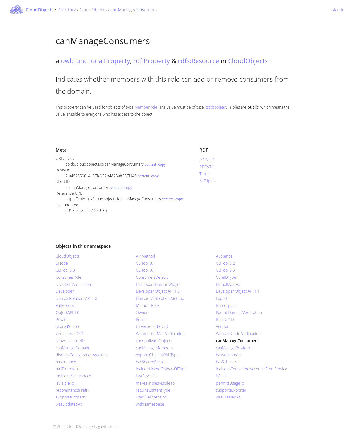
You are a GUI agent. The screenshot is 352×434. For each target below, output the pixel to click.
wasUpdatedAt (69, 404)
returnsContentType (153, 390)
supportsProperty (71, 397)
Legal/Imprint (105, 426)
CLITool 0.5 (225, 270)
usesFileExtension (151, 397)
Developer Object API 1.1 (238, 291)
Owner (142, 312)
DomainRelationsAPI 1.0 (76, 298)
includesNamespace (73, 376)
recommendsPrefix (72, 390)
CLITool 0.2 (225, 263)
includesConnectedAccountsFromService (251, 369)
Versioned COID (69, 333)
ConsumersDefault (152, 277)
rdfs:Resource (198, 60)
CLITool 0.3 (65, 270)
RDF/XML (207, 166)
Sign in (338, 9)
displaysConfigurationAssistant (82, 355)
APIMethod (145, 256)
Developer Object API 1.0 (158, 291)
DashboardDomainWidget (158, 284)
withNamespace (150, 404)
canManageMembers (154, 347)
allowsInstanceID (70, 340)
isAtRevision (146, 376)
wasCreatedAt (228, 397)
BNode (62, 263)
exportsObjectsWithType (157, 355)
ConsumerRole (68, 277)
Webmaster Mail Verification (160, 333)
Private (61, 319)
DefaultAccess (228, 284)
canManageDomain (72, 347)
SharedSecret (67, 326)
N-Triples (207, 180)
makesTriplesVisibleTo (155, 383)
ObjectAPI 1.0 (67, 312)
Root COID (225, 319)
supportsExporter (231, 390)
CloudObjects (93, 9)
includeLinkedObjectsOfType (161, 369)
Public (141, 319)
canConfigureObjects (154, 340)
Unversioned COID (152, 326)
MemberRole (145, 107)
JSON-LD (206, 159)
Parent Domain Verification (239, 312)
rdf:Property (151, 60)
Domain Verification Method (160, 298)
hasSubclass (226, 361)
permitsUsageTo (230, 383)
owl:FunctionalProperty (95, 60)
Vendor (222, 326)
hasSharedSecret (150, 361)
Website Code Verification (238, 333)
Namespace (226, 305)
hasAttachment (229, 355)
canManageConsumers (133, 9)
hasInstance (66, 361)
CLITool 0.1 (145, 263)
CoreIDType (226, 277)
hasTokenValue (69, 369)
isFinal (221, 376)
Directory (66, 9)
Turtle (204, 174)
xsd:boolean (215, 107)
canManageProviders (234, 347)
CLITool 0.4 (145, 270)
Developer (65, 291)
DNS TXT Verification (73, 284)
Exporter (223, 298)
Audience (224, 256)
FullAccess (65, 305)
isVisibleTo (65, 383)
